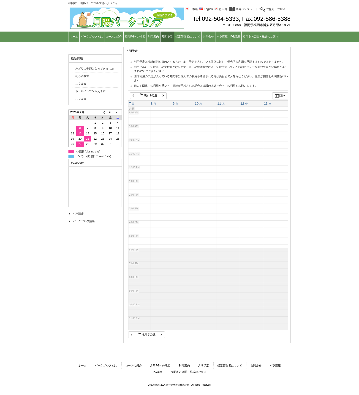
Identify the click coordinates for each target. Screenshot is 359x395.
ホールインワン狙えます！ (91, 91)
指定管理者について (229, 365)
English (206, 9)
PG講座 (157, 372)
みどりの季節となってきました (94, 68)
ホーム (82, 365)
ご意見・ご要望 (272, 9)
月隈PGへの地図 (160, 365)
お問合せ (255, 365)
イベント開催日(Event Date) (93, 156)
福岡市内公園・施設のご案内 (188, 372)
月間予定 (203, 365)
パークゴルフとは (106, 365)
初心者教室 (82, 76)
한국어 (220, 9)
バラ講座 (275, 365)
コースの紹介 (133, 365)
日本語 (191, 9)
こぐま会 (80, 83)
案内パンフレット (243, 9)
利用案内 (184, 365)
